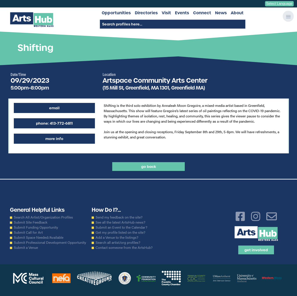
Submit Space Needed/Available (38, 237)
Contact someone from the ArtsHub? (124, 247)
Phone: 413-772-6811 (54, 123)
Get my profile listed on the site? (120, 232)
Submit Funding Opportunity (36, 227)
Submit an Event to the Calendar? (121, 227)
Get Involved (256, 250)
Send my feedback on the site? (119, 217)
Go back (148, 166)
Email (54, 108)
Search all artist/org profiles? (118, 242)
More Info (54, 138)
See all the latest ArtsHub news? (120, 222)
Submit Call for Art (28, 232)
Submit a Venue (26, 247)
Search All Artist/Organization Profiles (43, 217)
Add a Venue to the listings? (117, 237)
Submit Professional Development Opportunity (50, 242)
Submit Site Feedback (30, 222)
